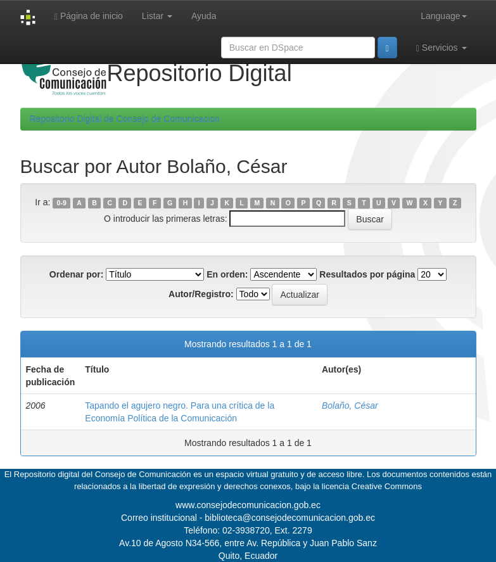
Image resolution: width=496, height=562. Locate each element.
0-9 (62, 203)
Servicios (441, 47)
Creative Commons (387, 486)
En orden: (227, 274)
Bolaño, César (350, 405)
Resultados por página (367, 274)
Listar (157, 16)
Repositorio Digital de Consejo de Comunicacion (125, 119)
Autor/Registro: (201, 294)
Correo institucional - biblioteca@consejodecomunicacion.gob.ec (248, 518)
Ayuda (203, 16)
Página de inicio (88, 16)
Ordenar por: (76, 274)
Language (443, 16)
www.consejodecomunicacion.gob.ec (248, 505)
